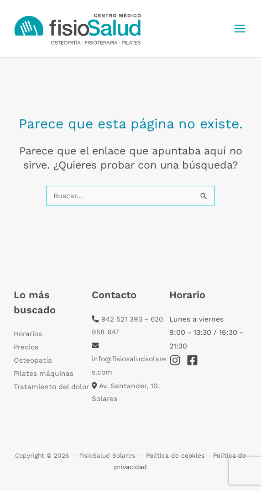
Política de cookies (176, 455)
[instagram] (176, 360)
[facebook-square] (194, 360)
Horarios (28, 334)
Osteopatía (33, 360)
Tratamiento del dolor (51, 387)
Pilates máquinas (43, 374)
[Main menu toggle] (240, 28)
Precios (26, 347)
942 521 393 (121, 319)
